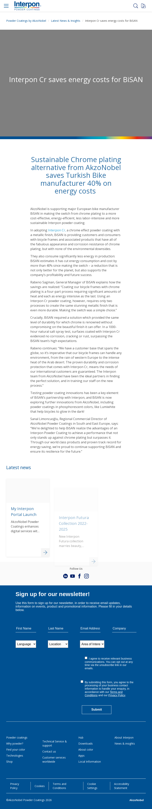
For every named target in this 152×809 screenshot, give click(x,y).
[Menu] (6, 6)
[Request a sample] (143, 5)
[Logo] (27, 6)
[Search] (135, 5)
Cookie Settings (92, 786)
